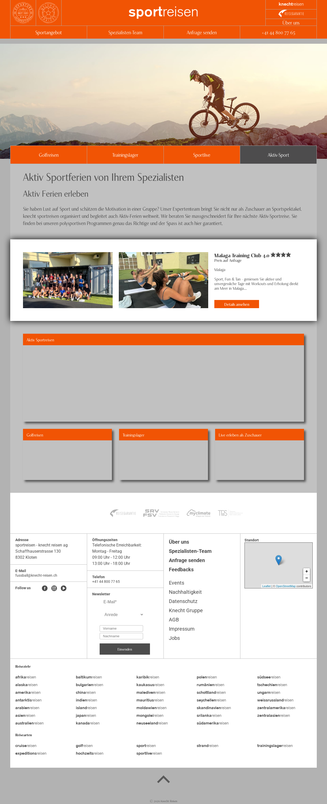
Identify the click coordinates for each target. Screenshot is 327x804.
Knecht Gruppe (186, 610)
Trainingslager (125, 154)
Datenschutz (183, 601)
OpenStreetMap (286, 586)
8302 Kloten (26, 557)
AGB (174, 620)
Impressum (182, 629)
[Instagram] (54, 589)
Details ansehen (236, 304)
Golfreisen (49, 154)
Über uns (291, 22)
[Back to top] (163, 780)
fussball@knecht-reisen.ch (36, 575)
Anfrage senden (202, 32)
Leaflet (266, 586)
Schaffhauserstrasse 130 (38, 551)
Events (176, 583)
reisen (163, 13)
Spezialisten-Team (125, 32)
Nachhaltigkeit (185, 592)
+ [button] (306, 571)
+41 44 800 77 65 (278, 32)
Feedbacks (181, 569)
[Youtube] (63, 589)
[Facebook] (45, 589)
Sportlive (201, 154)
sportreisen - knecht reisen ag (41, 545)
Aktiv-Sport (278, 154)
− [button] (306, 578)
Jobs (174, 638)
